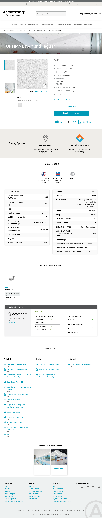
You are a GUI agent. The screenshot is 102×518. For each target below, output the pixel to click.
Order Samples (57, 494)
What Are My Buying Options (14, 501)
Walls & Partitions (34, 489)
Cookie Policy (47, 511)
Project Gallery (57, 496)
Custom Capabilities (35, 496)
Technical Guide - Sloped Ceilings (18, 395)
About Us (7, 486)
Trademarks (21, 511)
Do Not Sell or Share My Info (75, 511)
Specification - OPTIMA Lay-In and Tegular (19, 388)
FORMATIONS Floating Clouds (49, 370)
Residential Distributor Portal (62, 501)
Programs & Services (63, 24)
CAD (61, 122)
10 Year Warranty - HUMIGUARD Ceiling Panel (17, 429)
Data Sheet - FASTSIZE (15, 382)
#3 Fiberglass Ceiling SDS (16, 422)
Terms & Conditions (34, 511)
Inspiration (78, 24)
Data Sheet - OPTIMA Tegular (17, 370)
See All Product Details (63, 100)
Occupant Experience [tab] (74, 316)
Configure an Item (41, 91)
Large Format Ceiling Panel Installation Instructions (16, 406)
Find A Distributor (58, 489)
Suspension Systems (35, 491)
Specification (87, 122)
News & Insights (10, 494)
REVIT (71, 122)
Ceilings (31, 486)
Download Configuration (71, 113)
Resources (88, 24)
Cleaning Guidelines (13, 412)
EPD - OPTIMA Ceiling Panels (81, 365)
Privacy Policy (58, 511)
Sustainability (9, 496)
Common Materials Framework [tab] (44, 316)
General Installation (13, 400)
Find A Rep (56, 486)
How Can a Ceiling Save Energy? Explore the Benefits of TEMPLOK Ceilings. (51, 1)
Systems (23, 24)
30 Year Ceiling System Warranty (18, 435)
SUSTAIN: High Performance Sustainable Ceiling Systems (48, 376)
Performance (33, 24)
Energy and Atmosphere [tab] (75, 324)
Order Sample (71, 107)
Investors (8, 489)
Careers (7, 491)
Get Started (11, 322)
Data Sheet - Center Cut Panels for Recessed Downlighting (19, 376)
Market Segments (47, 24)
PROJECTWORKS (58, 491)
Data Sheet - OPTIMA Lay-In (16, 365)
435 (6, 287)
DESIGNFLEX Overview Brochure (50, 365)
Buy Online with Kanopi (60, 499)
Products (13, 24)
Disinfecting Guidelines (15, 417)
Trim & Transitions (34, 494)
